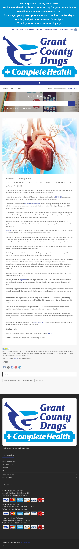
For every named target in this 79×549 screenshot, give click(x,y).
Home (50, 89)
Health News (13, 108)
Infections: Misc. (28, 380)
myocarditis (27, 204)
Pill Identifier (29, 29)
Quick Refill (39, 29)
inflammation (36, 204)
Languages (14, 29)
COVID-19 (58, 197)
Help (21, 29)
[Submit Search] (71, 103)
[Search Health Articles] (36, 103)
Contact (5, 467)
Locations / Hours (51, 29)
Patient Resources (60, 89)
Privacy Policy (7, 477)
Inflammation (39, 380)
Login (71, 29)
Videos (27, 108)
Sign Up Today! (63, 29)
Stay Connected (7, 464)
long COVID (23, 280)
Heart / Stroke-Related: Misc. (12, 380)
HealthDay (16, 358)
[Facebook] (75, 29)
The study (9, 230)
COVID (50, 333)
